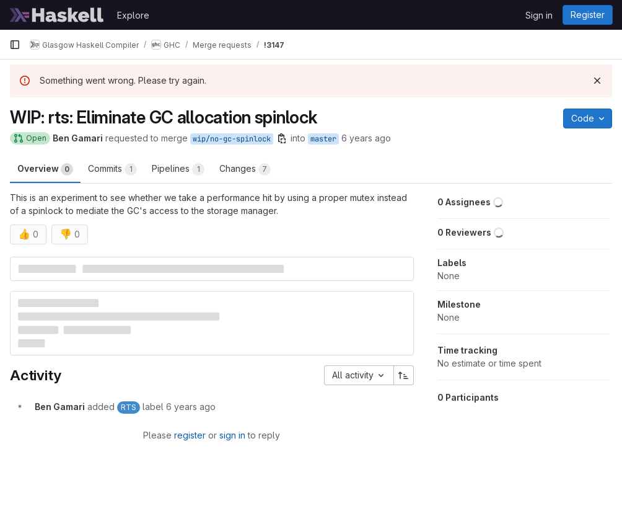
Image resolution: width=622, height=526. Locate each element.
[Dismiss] (597, 80)
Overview (45, 169)
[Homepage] (57, 15)
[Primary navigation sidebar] (15, 45)
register (190, 435)
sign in (232, 435)
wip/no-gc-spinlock (232, 139)
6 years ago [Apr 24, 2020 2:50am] (366, 138)
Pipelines (178, 169)
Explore (133, 15)
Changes (245, 169)
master (323, 139)
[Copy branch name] (281, 138)
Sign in (539, 15)
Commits (112, 169)
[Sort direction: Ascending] (404, 375)
